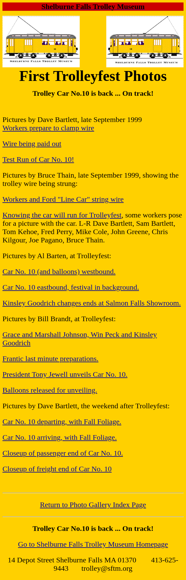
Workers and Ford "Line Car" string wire (63, 199)
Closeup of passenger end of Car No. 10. (62, 453)
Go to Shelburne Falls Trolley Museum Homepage (93, 544)
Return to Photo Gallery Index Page (93, 505)
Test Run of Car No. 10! (38, 159)
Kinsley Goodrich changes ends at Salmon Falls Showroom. (91, 303)
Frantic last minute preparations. (50, 359)
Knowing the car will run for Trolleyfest (61, 215)
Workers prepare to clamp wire (48, 128)
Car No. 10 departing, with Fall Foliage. (61, 422)
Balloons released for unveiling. (49, 390)
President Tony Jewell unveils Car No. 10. (65, 374)
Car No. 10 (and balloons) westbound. (59, 271)
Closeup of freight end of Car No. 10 (57, 469)
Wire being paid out (31, 144)
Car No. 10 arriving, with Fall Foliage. (59, 437)
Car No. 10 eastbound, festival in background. (70, 287)
